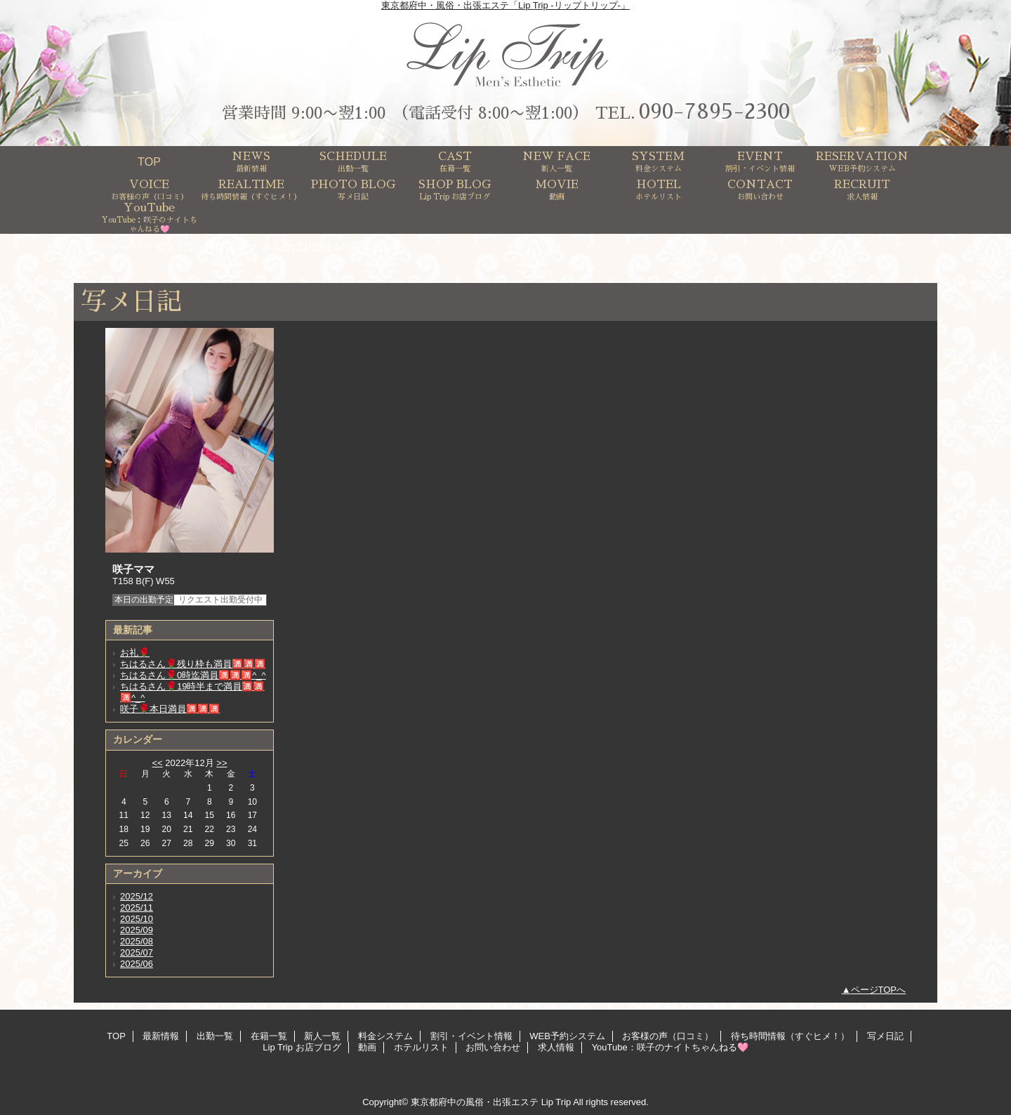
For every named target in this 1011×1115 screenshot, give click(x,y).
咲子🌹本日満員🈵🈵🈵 (170, 709)
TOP (149, 161)
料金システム (385, 1036)
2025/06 (136, 963)
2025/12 (136, 896)
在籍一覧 (269, 1036)
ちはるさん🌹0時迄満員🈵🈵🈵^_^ (193, 675)
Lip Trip (556, 1102)
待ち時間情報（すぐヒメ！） (790, 1036)
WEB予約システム (567, 1036)
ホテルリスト (421, 1047)
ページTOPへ (878, 989)
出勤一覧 (215, 1036)
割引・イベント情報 (471, 1036)
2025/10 (136, 918)
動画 (367, 1047)
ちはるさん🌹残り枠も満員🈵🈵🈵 (192, 664)
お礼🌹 (135, 652)
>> (221, 763)
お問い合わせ (492, 1047)
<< (157, 763)
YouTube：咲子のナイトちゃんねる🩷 (670, 1047)
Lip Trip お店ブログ (302, 1047)
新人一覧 (322, 1036)
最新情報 (161, 1036)
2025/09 (136, 930)
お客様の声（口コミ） (667, 1036)
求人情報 (556, 1047)
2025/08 (136, 941)
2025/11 (136, 907)
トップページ (107, 247)
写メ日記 (176, 247)
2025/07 (136, 952)
